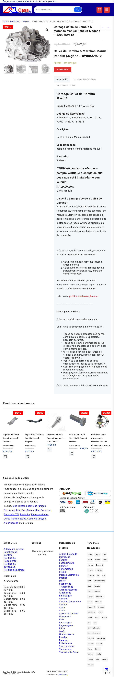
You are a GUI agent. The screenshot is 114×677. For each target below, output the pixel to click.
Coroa (62, 610)
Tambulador (65, 649)
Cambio (63, 598)
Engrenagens (66, 625)
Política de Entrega (14, 570)
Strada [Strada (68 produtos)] (97, 649)
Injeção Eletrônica (69, 575)
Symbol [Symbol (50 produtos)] (91, 654)
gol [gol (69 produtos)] (103, 575)
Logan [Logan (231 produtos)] (90, 602)
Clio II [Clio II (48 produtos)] (90, 560)
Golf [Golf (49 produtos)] (89, 581)
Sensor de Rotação (14, 510)
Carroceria (64, 557)
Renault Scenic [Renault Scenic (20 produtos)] (94, 628)
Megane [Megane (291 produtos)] (101, 607)
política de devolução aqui (83, 296)
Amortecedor (11, 523)
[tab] (62, 79)
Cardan (63, 604)
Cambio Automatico (70, 601)
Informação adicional (85, 79)
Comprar (62, 69)
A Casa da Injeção (14, 549)
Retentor (63, 640)
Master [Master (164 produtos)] (98, 602)
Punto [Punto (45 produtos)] (104, 617)
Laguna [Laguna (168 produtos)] (90, 596)
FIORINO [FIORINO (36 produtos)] (99, 570)
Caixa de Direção (36, 518)
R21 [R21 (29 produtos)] (95, 623)
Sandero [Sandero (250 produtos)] (91, 638)
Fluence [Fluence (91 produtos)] (91, 575)
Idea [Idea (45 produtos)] (89, 586)
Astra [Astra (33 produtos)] (90, 554)
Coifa (62, 607)
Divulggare (63, 674)
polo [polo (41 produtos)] (97, 617)
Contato (8, 555)
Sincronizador (66, 646)
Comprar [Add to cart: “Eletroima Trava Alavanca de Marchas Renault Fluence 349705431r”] (93, 456)
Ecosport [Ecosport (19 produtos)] (99, 565)
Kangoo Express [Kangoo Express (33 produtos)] (94, 591)
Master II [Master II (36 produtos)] (91, 607)
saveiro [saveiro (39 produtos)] (91, 644)
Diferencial (65, 616)
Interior (63, 577)
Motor (62, 580)
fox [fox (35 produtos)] (98, 575)
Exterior (63, 566)
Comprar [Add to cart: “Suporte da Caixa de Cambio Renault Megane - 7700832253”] (27, 456)
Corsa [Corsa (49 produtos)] (97, 560)
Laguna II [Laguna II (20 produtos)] (100, 596)
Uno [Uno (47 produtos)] (97, 659)
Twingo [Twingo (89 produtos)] (90, 659)
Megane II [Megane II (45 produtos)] (92, 612)
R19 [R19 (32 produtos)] (89, 623)
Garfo (62, 631)
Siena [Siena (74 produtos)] (90, 649)
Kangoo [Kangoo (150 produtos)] (97, 586)
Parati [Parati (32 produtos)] (90, 617)
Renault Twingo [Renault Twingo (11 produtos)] (94, 633)
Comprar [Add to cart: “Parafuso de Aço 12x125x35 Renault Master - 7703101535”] (71, 453)
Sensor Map (33, 510)
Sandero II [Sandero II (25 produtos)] (101, 638)
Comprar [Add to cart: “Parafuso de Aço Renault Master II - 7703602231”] (49, 449)
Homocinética (66, 634)
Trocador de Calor (69, 652)
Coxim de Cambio (68, 613)
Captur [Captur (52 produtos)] (97, 554)
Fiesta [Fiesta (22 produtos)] (90, 570)
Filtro (62, 628)
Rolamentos (65, 643)
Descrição (62, 79)
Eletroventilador (39, 514)
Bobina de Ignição (36, 506)
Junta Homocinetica (15, 518)
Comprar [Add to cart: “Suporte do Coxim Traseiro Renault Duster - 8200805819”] (5, 456)
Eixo (61, 619)
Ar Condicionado (68, 554)
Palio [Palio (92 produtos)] (100, 612)
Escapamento (66, 563)
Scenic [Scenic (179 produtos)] (99, 644)
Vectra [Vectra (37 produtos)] (105, 659)
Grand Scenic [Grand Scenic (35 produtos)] (99, 581)
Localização (10, 552)
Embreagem (65, 622)
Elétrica (63, 560)
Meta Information (66, 85)
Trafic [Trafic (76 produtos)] (98, 654)
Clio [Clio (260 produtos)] (104, 554)
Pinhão (63, 637)
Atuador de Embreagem (65, 594)
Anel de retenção (68, 589)
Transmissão (66, 586)
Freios (62, 572)
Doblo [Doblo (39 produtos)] (105, 560)
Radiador (25, 514)
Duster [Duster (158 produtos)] (90, 565)
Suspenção (65, 583)
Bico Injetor (19, 506)
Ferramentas (66, 569)
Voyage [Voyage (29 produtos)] (90, 665)
